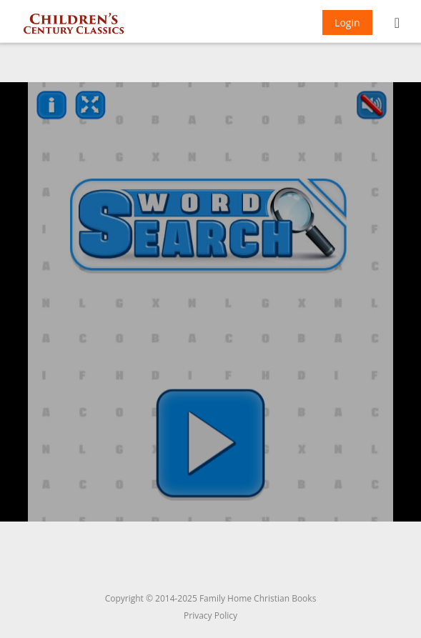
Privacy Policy (210, 615)
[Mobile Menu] (397, 24)
